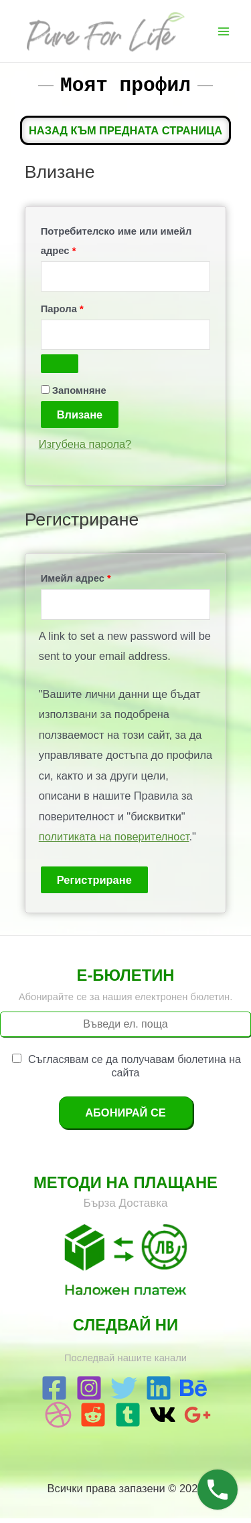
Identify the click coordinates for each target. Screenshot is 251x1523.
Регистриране (94, 884)
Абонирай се (125, 1117)
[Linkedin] (158, 1392)
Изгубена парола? (85, 449)
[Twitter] (123, 1392)
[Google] (197, 1419)
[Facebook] (54, 1392)
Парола (98, 311)
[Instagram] (89, 1392)
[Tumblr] (127, 1419)
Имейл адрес (112, 581)
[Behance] (193, 1392)
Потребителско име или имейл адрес (116, 246)
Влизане (79, 419)
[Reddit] (93, 1419)
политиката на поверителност (114, 841)
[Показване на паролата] (59, 368)
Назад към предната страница (125, 135)
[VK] (162, 1419)
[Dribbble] (58, 1419)
